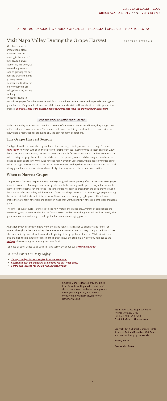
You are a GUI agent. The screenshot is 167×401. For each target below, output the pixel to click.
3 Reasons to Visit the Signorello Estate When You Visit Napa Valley (44, 262)
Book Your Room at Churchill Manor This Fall (62, 119)
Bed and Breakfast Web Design (141, 332)
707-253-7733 (151, 13)
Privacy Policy (122, 340)
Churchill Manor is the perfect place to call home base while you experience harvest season (61, 108)
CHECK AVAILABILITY (115, 13)
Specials (114, 28)
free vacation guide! (86, 246)
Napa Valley (13, 149)
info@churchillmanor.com (134, 319)
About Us (25, 28)
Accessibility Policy (124, 346)
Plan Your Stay (137, 28)
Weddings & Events (67, 28)
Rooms (42, 28)
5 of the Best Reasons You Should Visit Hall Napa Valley (38, 265)
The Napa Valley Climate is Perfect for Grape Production (39, 259)
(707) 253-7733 (130, 312)
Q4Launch (143, 335)
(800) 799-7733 (133, 315)
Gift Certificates (136, 8)
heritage (11, 241)
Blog (156, 8)
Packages (96, 28)
